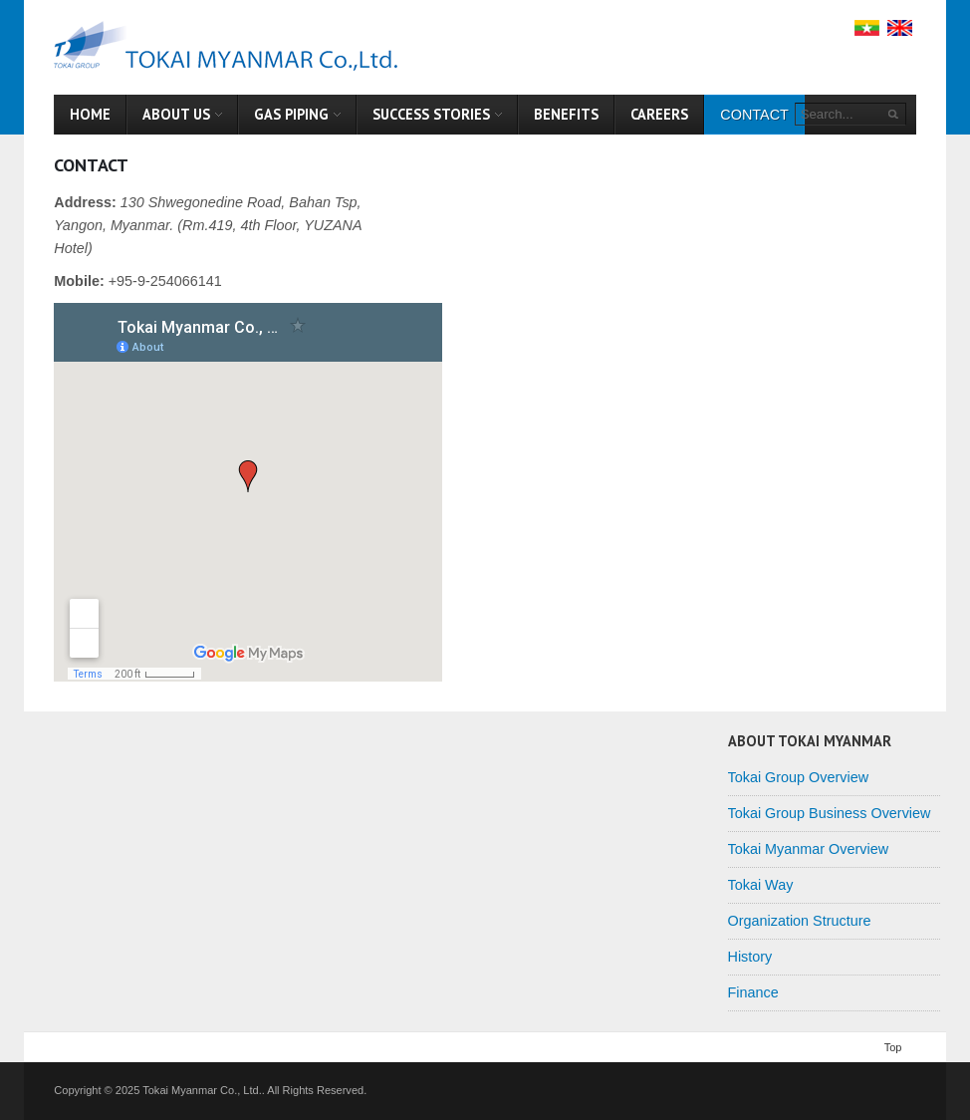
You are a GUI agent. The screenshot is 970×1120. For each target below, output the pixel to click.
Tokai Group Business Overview (829, 813)
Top (893, 1047)
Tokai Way (761, 885)
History (750, 957)
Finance (753, 992)
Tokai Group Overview (798, 777)
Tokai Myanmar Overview (808, 849)
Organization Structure (799, 921)
